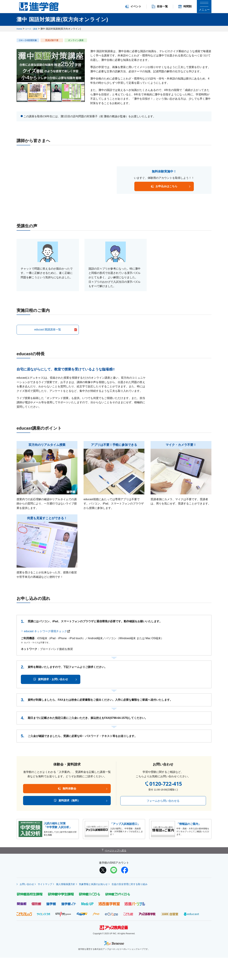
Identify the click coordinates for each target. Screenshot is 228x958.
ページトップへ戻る (115, 850)
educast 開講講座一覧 (47, 329)
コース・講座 (33, 28)
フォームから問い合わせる (162, 800)
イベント (133, 6)
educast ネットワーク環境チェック (45, 631)
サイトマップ (47, 884)
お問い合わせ (26, 884)
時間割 (185, 6)
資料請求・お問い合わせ (53, 679)
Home (20, 28)
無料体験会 (68, 788)
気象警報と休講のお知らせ (101, 884)
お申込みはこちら (166, 186)
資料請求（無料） (68, 800)
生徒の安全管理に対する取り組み (141, 884)
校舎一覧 (160, 6)
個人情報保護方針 (70, 884)
